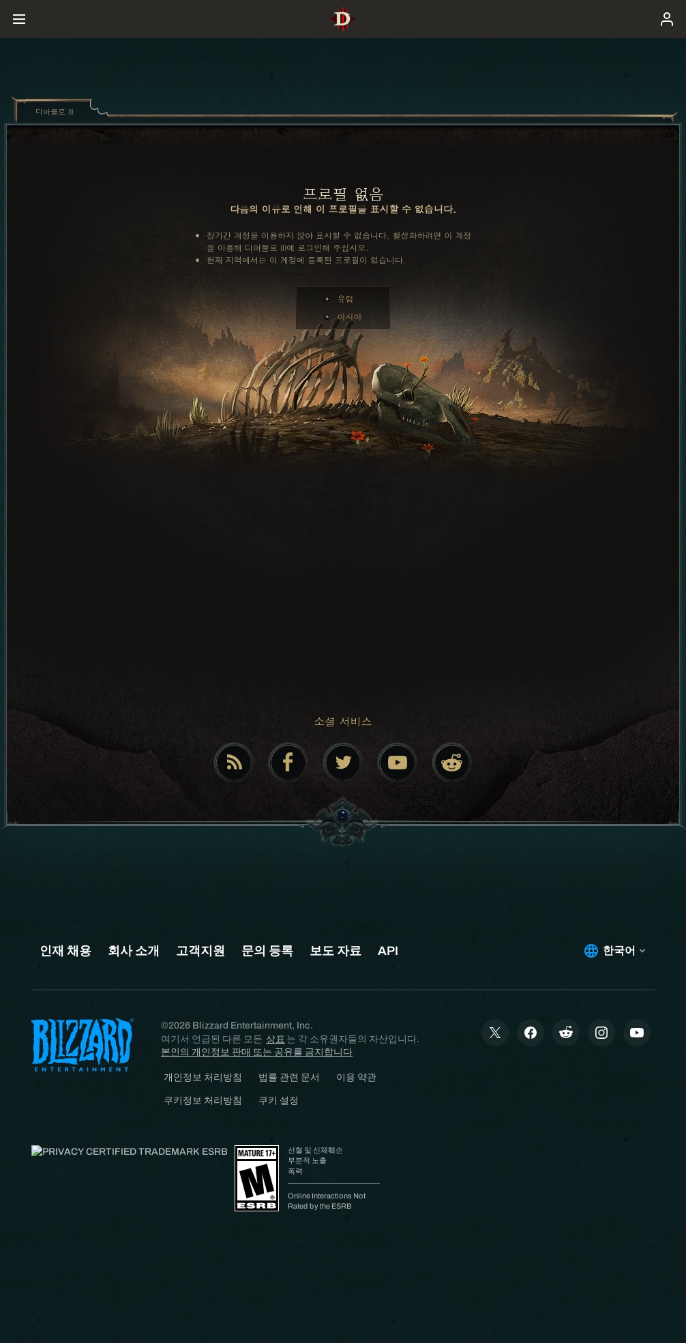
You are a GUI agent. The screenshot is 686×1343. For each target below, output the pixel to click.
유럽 (346, 298)
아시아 (350, 316)
